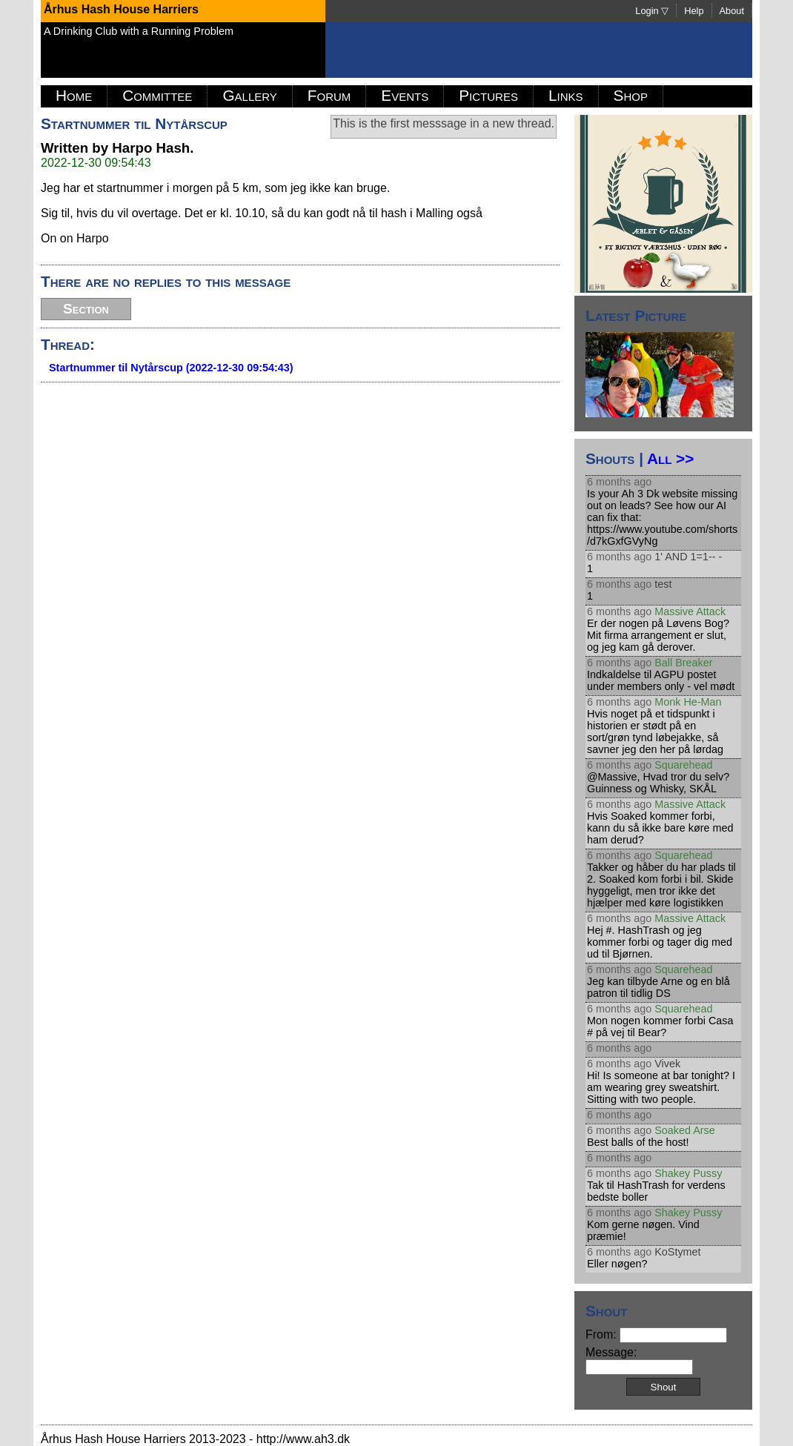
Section (86, 308)
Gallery (249, 95)
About (732, 10)
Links (565, 95)
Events (404, 95)
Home (74, 95)
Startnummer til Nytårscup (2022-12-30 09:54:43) (171, 368)
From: (656, 1334)
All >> (670, 458)
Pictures (488, 95)
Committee (157, 95)
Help (693, 10)
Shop (631, 95)
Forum (329, 95)
